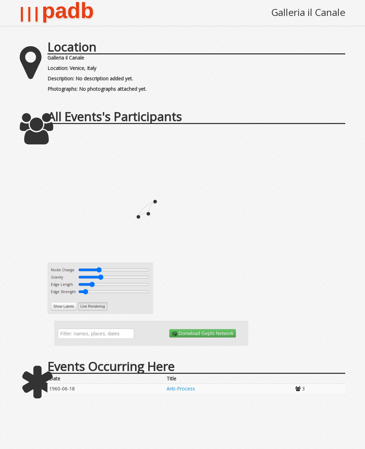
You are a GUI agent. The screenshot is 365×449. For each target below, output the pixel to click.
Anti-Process (181, 388)
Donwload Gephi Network (203, 333)
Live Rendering (92, 306)
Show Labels (63, 306)
